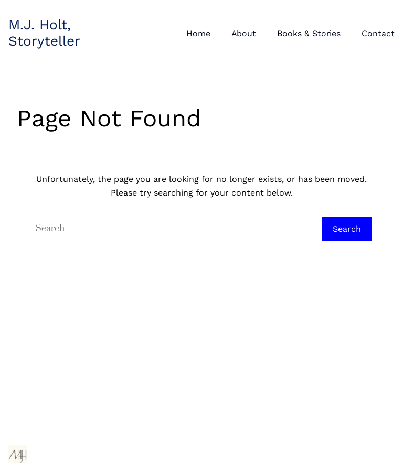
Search (347, 229)
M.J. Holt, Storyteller (44, 33)
